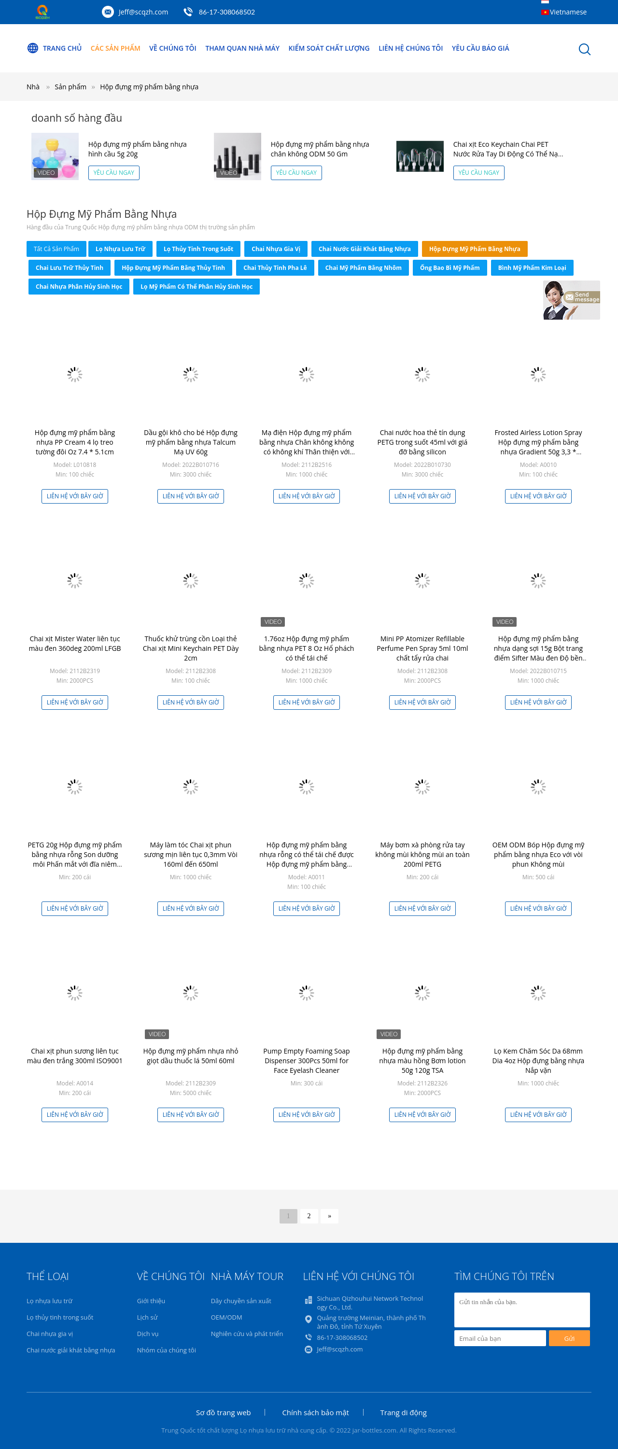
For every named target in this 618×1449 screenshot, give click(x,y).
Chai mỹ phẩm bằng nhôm (363, 268)
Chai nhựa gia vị (276, 249)
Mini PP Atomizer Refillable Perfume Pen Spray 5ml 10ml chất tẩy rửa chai (422, 648)
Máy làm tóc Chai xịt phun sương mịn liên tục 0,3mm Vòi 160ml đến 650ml (191, 854)
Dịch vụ (148, 1333)
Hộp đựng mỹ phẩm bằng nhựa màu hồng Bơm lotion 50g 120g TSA (422, 1060)
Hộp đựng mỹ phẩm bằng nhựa (149, 86)
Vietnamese (568, 11)
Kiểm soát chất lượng (330, 48)
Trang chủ (54, 48)
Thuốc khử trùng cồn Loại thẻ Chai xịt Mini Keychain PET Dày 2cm (191, 648)
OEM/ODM (226, 1317)
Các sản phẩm (115, 48)
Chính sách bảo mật (315, 1412)
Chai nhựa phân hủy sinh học (79, 286)
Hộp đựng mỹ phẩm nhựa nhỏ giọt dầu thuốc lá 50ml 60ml (190, 1055)
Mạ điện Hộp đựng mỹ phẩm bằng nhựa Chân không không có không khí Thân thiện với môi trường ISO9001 (306, 447)
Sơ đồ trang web (223, 1412)
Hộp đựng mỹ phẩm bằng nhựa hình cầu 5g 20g (137, 149)
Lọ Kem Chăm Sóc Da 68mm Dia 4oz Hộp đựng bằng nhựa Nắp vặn (538, 1060)
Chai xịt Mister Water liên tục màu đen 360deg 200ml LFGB (74, 643)
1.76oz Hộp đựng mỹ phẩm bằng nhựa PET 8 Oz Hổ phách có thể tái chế (306, 648)
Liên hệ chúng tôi (412, 48)
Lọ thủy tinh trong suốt (198, 249)
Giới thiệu (151, 1300)
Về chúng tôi (173, 48)
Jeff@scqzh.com (143, 11)
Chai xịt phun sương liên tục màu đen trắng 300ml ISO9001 (75, 1055)
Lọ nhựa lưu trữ (120, 249)
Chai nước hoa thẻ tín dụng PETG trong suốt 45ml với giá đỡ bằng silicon (423, 442)
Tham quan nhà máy (243, 48)
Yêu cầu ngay (114, 173)
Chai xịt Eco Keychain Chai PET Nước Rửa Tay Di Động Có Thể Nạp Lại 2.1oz (507, 154)
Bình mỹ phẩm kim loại (532, 268)
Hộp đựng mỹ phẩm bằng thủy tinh (173, 268)
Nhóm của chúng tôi (166, 1350)
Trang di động (403, 1412)
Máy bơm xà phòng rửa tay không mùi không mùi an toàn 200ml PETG (422, 854)
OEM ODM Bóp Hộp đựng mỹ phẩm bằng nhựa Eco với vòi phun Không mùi (538, 854)
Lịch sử (147, 1317)
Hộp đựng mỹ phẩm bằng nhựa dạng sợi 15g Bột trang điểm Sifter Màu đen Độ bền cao (538, 653)
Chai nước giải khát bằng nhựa (365, 249)
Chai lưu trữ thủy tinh (69, 268)
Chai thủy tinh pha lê (275, 268)
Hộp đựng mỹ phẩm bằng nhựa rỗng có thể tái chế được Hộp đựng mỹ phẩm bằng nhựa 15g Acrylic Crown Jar (306, 859)
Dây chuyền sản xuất (241, 1300)
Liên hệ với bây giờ (75, 496)
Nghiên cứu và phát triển (247, 1333)
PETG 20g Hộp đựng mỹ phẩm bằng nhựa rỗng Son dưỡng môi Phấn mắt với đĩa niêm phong (75, 859)
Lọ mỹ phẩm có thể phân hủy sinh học (196, 286)
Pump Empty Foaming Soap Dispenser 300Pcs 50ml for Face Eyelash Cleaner (306, 1060)
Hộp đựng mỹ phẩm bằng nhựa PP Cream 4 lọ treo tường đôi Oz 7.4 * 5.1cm (75, 442)
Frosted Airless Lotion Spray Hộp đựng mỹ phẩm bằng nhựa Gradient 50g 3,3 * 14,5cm (538, 447)
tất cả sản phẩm (56, 249)
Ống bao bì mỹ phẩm (450, 268)
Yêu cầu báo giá (482, 48)
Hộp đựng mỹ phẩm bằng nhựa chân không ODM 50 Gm (320, 149)
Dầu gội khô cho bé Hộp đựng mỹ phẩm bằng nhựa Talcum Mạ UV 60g (191, 442)
